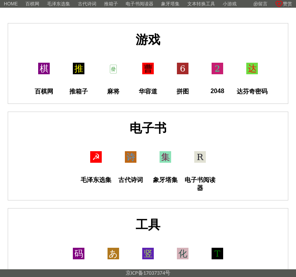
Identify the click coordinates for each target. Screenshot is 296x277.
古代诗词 (87, 4)
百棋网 (32, 4)
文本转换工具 (201, 4)
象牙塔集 (170, 4)
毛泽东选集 (58, 4)
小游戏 (230, 4)
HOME (11, 4)
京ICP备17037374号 (148, 273)
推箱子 (111, 4)
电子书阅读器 (139, 4)
